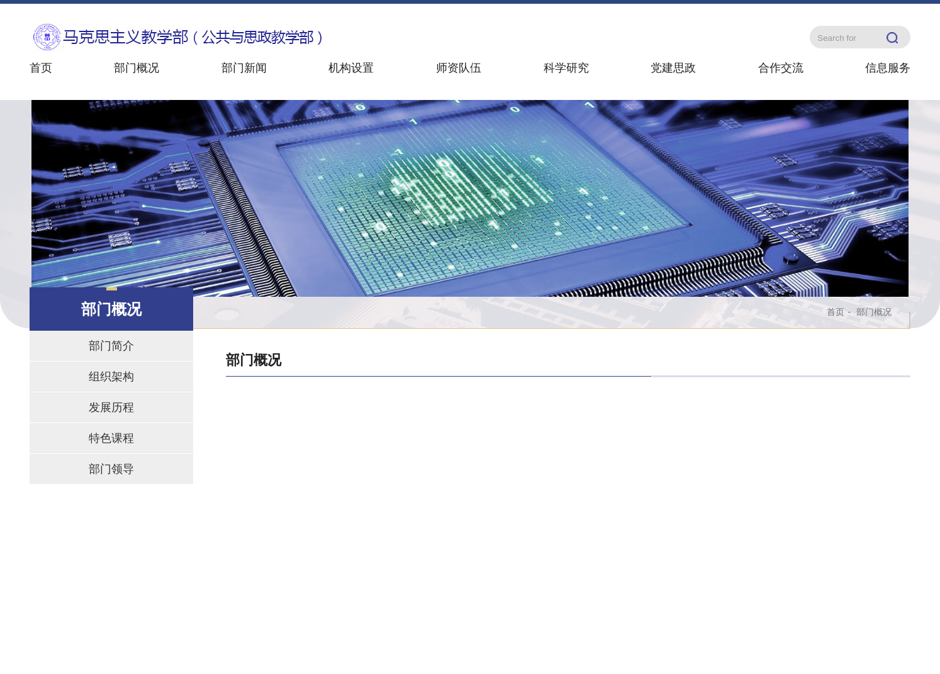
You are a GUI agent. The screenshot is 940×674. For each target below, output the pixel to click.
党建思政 (673, 68)
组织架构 (111, 376)
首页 (41, 68)
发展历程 (111, 407)
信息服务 (887, 68)
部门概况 (136, 68)
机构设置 (351, 68)
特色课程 (111, 438)
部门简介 (111, 346)
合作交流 (780, 68)
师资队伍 (458, 68)
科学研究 (566, 68)
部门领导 (111, 469)
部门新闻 (244, 68)
